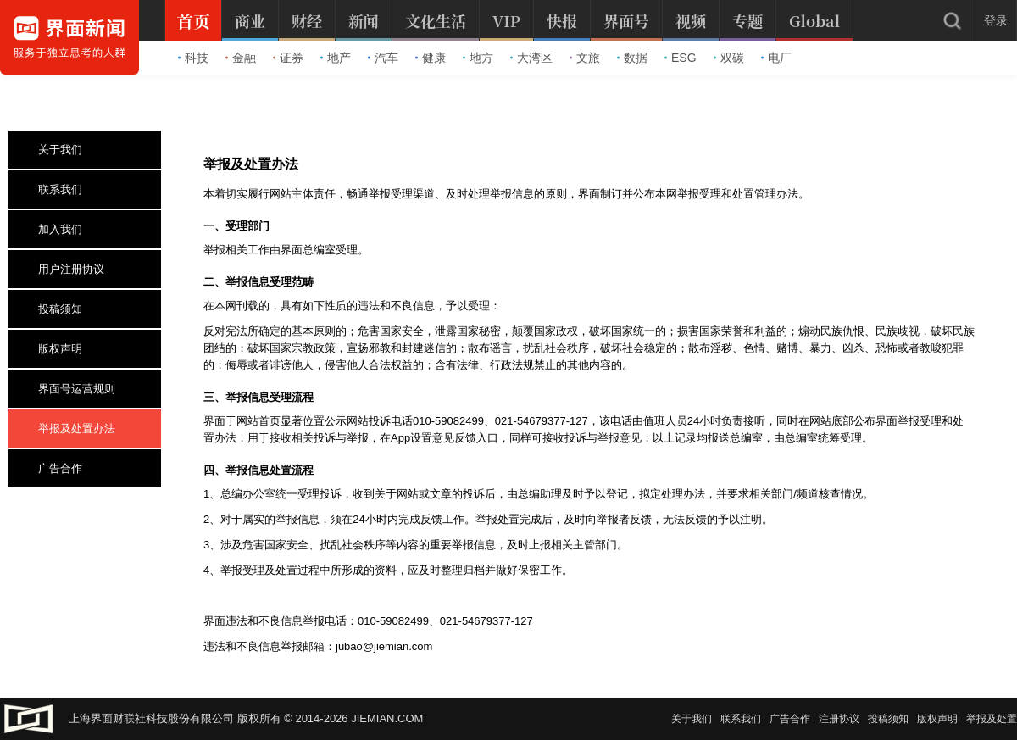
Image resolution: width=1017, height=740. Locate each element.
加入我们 (52, 229)
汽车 (383, 57)
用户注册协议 (63, 269)
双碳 (729, 57)
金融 (240, 57)
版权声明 (52, 348)
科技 (193, 57)
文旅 (585, 57)
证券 (288, 57)
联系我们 (52, 189)
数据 (632, 57)
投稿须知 (52, 309)
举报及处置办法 (68, 428)
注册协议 (839, 719)
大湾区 (531, 57)
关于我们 (52, 149)
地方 (478, 57)
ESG (680, 57)
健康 (430, 57)
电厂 (776, 57)
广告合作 (52, 468)
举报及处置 (991, 719)
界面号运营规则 (68, 388)
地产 (335, 57)
